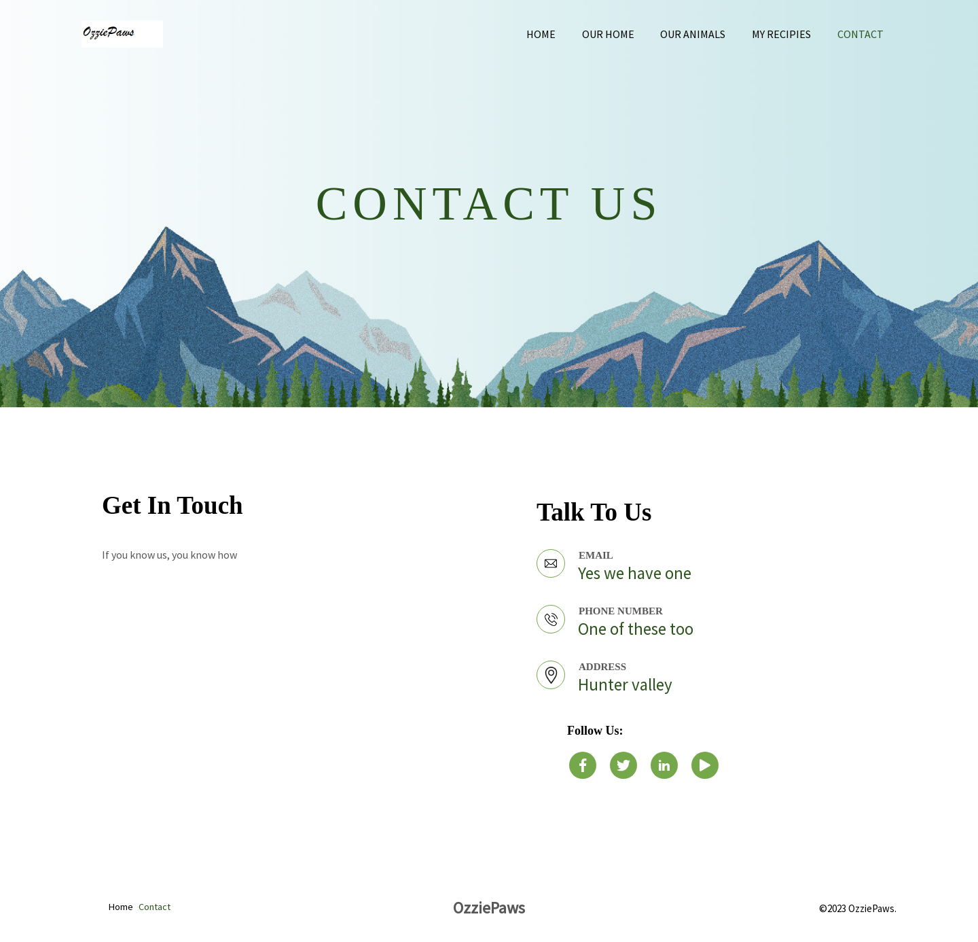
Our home (624, 34)
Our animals (704, 34)
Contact (862, 34)
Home (561, 34)
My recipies (788, 34)
